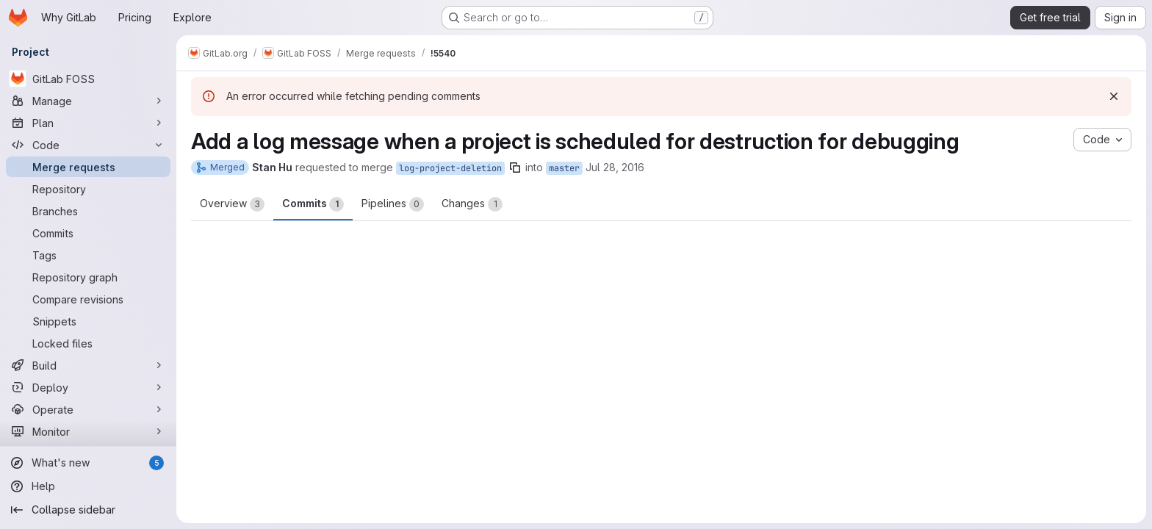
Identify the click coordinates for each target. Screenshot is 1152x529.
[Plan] (88, 122)
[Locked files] (88, 343)
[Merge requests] (88, 166)
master (564, 168)
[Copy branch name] (515, 167)
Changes (472, 204)
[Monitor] (88, 431)
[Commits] (88, 233)
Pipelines (392, 204)
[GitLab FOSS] (88, 78)
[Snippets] (88, 321)
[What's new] (88, 463)
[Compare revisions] (88, 299)
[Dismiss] (1114, 96)
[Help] (88, 486)
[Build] (88, 365)
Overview (232, 204)
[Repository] (88, 189)
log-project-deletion (450, 168)
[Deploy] (88, 387)
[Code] (88, 144)
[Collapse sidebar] (88, 510)
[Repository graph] (88, 277)
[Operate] (88, 409)
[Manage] (88, 100)
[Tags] (88, 255)
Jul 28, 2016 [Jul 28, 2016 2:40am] (615, 167)
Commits (313, 204)
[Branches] (88, 211)
